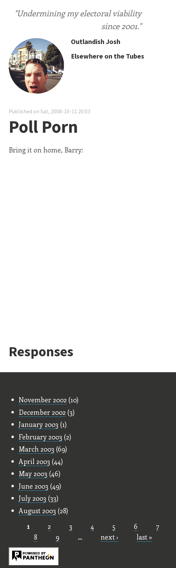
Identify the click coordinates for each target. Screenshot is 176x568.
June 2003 (33, 485)
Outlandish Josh (95, 41)
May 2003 (33, 473)
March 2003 (36, 448)
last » (144, 536)
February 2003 (40, 436)
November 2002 (43, 399)
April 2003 (34, 461)
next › (109, 536)
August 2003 (37, 510)
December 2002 (42, 412)
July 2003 (32, 498)
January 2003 (38, 424)
